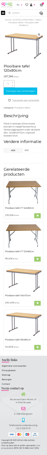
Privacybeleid (8, 370)
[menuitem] (19, 5)
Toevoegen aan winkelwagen (20, 91)
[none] (19, 5)
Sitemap (6, 375)
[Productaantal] (9, 84)
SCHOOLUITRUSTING (23, 20)
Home (8, 20)
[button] (3, 13)
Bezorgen (7, 379)
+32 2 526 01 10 (23, 428)
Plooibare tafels (15, 22)
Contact (6, 384)
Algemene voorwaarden (14, 366)
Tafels (38, 20)
